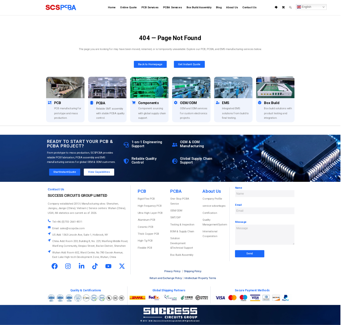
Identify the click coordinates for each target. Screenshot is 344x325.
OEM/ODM (176, 210)
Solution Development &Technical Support (181, 243)
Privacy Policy (172, 271)
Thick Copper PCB (148, 233)
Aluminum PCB (146, 219)
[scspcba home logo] (60, 7)
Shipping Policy (192, 271)
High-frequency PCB (149, 205)
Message (240, 222)
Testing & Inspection (182, 224)
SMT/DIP (175, 217)
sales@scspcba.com (72, 228)
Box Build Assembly (181, 254)
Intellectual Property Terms (200, 278)
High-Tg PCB (145, 241)
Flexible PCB (145, 247)
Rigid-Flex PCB (146, 199)
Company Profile (212, 199)
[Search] (290, 7)
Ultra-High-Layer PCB (150, 213)
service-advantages (214, 205)
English (304, 7)
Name (238, 187)
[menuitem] (112, 7)
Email (238, 204)
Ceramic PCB (145, 227)
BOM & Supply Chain (182, 231)
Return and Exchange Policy (166, 278)
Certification (210, 213)
